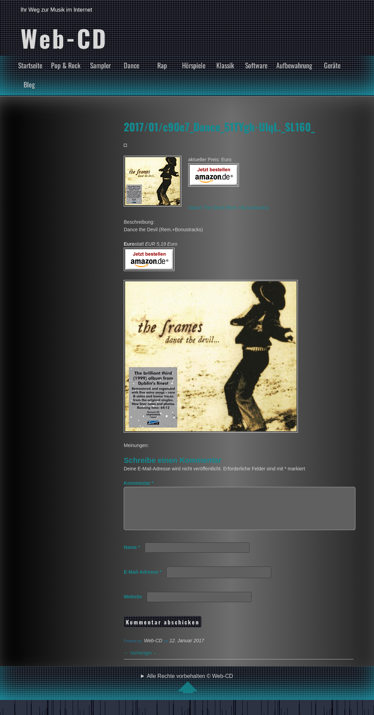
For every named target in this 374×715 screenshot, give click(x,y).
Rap (162, 65)
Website (133, 605)
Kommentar (139, 483)
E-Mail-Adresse (143, 580)
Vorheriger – (140, 661)
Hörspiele (193, 65)
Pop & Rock (66, 65)
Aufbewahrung (294, 65)
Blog (29, 84)
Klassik (225, 65)
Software (256, 65)
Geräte (332, 65)
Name (132, 555)
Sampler (100, 65)
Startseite (30, 65)
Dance (131, 65)
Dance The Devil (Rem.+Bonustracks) (228, 207)
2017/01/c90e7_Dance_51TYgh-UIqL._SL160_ (219, 126)
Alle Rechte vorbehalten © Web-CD (190, 691)
